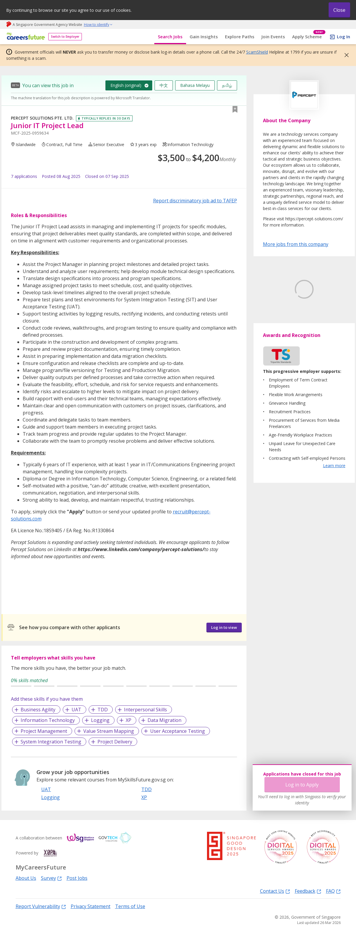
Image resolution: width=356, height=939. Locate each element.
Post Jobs (77, 878)
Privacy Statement (90, 906)
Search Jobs (170, 36)
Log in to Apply (302, 784)
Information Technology (48, 720)
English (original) (125, 85)
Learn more (334, 493)
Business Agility (38, 709)
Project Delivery (114, 741)
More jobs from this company (295, 244)
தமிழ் (227, 85)
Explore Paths (239, 36)
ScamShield (257, 52)
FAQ (333, 891)
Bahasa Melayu (195, 85)
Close (339, 10)
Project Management (44, 731)
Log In (343, 36)
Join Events (273, 36)
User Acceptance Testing (177, 731)
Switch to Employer (65, 36)
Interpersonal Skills (145, 709)
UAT (76, 709)
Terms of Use (130, 906)
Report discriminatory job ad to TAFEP (195, 200)
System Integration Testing (51, 741)
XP (128, 720)
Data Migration (164, 720)
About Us (26, 878)
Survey (51, 878)
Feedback (308, 891)
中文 (164, 85)
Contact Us (275, 891)
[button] (345, 55)
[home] (25, 37)
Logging (100, 720)
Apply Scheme (308, 36)
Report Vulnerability (41, 906)
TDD (102, 709)
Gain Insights (204, 36)
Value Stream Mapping (108, 731)
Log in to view (224, 627)
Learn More (279, 334)
